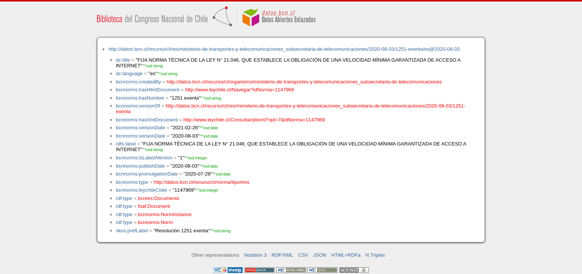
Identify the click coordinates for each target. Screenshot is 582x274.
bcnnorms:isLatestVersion (144, 157)
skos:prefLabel (132, 230)
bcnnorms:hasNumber (140, 98)
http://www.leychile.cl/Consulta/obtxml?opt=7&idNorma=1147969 (254, 120)
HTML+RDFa (346, 255)
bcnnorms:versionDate (140, 127)
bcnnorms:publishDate (140, 166)
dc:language (129, 73)
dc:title (123, 60)
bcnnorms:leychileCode (141, 190)
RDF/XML (282, 255)
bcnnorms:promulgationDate (147, 174)
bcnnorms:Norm (155, 222)
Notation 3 (255, 255)
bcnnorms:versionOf (138, 106)
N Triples (375, 255)
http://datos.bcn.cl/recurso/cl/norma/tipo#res (201, 182)
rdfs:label (126, 144)
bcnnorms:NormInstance (165, 214)
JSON (320, 255)
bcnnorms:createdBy (138, 82)
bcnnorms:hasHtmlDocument (147, 89)
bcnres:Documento (158, 198)
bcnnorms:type (132, 182)
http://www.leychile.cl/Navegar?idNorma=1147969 (239, 89)
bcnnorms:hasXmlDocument (147, 120)
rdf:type (124, 198)
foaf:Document (154, 206)
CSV (303, 255)
